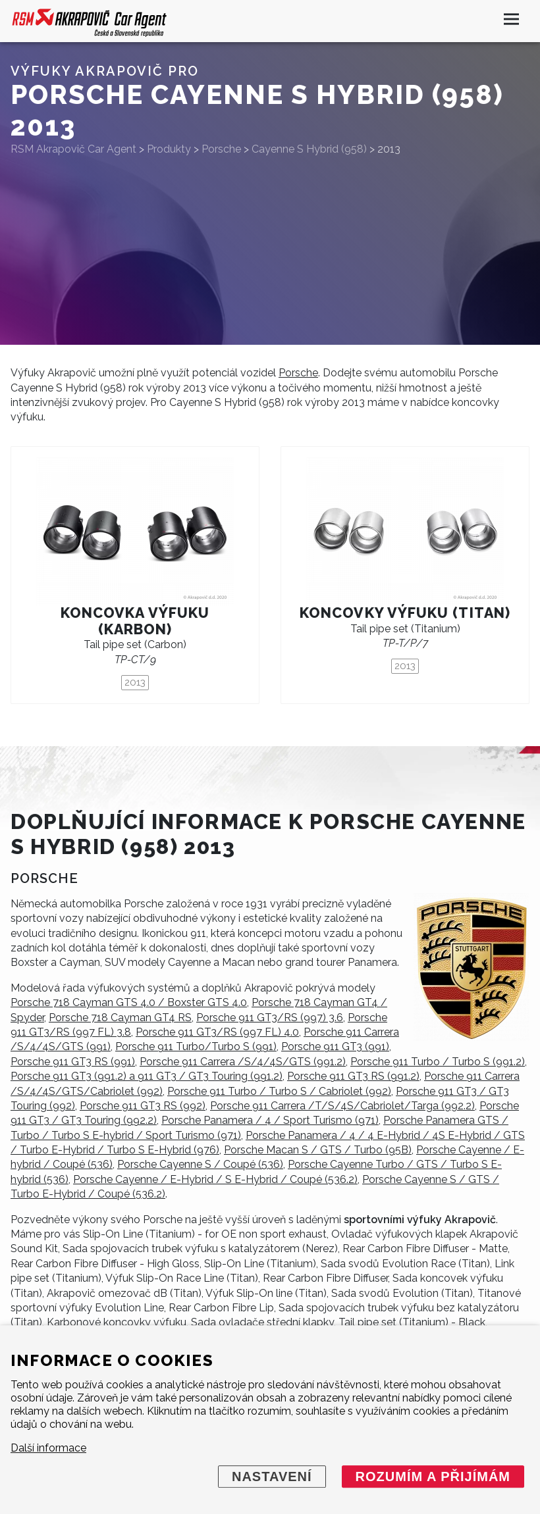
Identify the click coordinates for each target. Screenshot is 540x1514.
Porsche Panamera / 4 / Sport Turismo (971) (270, 1120)
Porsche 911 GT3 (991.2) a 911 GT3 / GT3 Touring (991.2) (147, 1076)
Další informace (48, 1448)
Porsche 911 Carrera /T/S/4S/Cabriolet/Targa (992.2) (342, 1105)
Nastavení (272, 1476)
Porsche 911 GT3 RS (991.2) (353, 1076)
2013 (135, 682)
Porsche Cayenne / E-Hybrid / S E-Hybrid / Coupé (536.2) (215, 1179)
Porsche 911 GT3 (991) (335, 1046)
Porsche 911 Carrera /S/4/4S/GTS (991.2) (243, 1061)
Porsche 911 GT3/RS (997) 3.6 (269, 1017)
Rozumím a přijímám (433, 1476)
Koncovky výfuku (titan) (405, 613)
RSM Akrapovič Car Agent (73, 149)
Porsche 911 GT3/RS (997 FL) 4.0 (217, 1032)
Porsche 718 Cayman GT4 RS (120, 1017)
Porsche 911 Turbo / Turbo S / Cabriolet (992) (279, 1091)
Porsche (298, 372)
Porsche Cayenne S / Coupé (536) (200, 1164)
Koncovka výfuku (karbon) (135, 621)
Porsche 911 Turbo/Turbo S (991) (196, 1046)
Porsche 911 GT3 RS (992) (142, 1105)
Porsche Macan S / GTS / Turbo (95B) (318, 1150)
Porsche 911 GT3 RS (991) (73, 1061)
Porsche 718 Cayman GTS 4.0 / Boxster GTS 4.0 (129, 1002)
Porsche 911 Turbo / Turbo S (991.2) (437, 1061)
